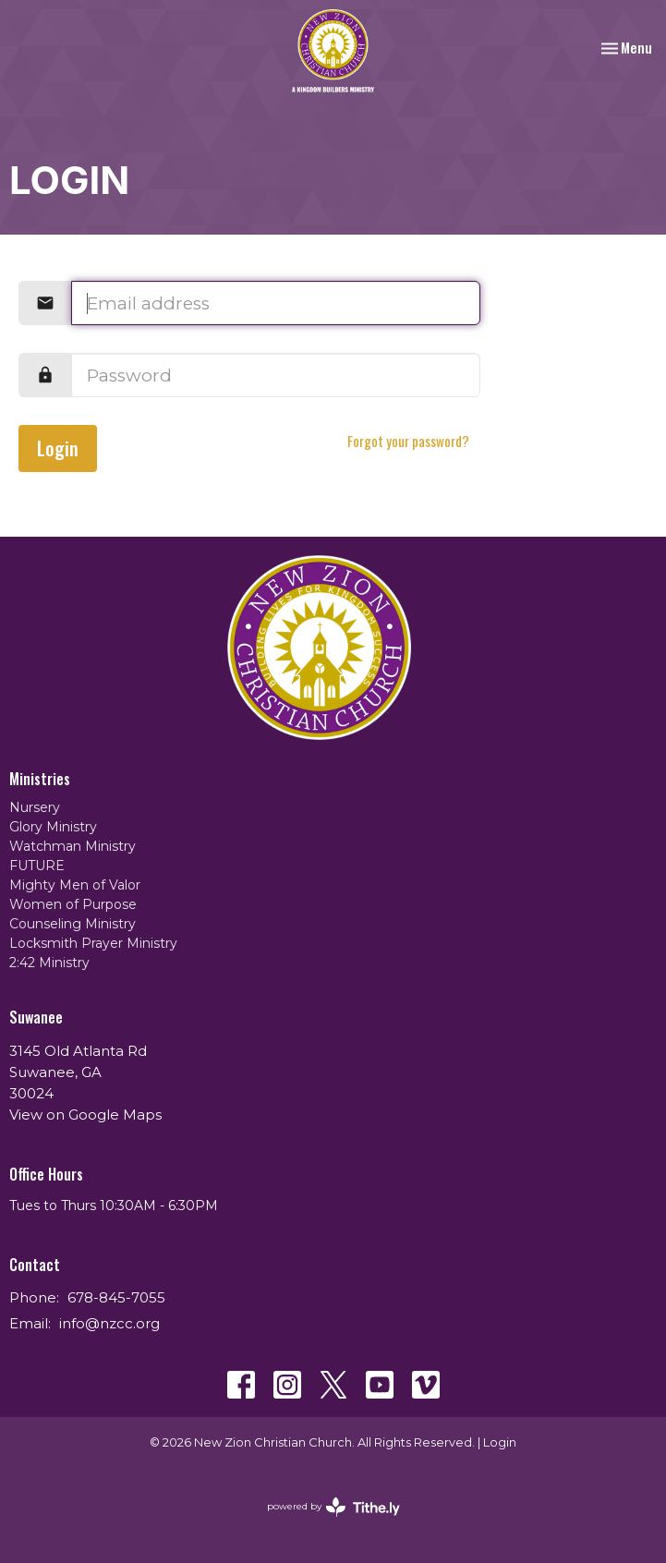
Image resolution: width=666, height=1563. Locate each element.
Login (58, 448)
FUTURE (37, 865)
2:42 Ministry (49, 962)
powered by (333, 1507)
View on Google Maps (85, 1114)
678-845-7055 (116, 1297)
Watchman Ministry (72, 846)
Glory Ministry (53, 826)
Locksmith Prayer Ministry (93, 943)
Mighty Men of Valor (74, 885)
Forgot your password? (408, 440)
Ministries (39, 779)
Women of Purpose (73, 904)
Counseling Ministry (72, 923)
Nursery (34, 807)
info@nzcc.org (109, 1323)
